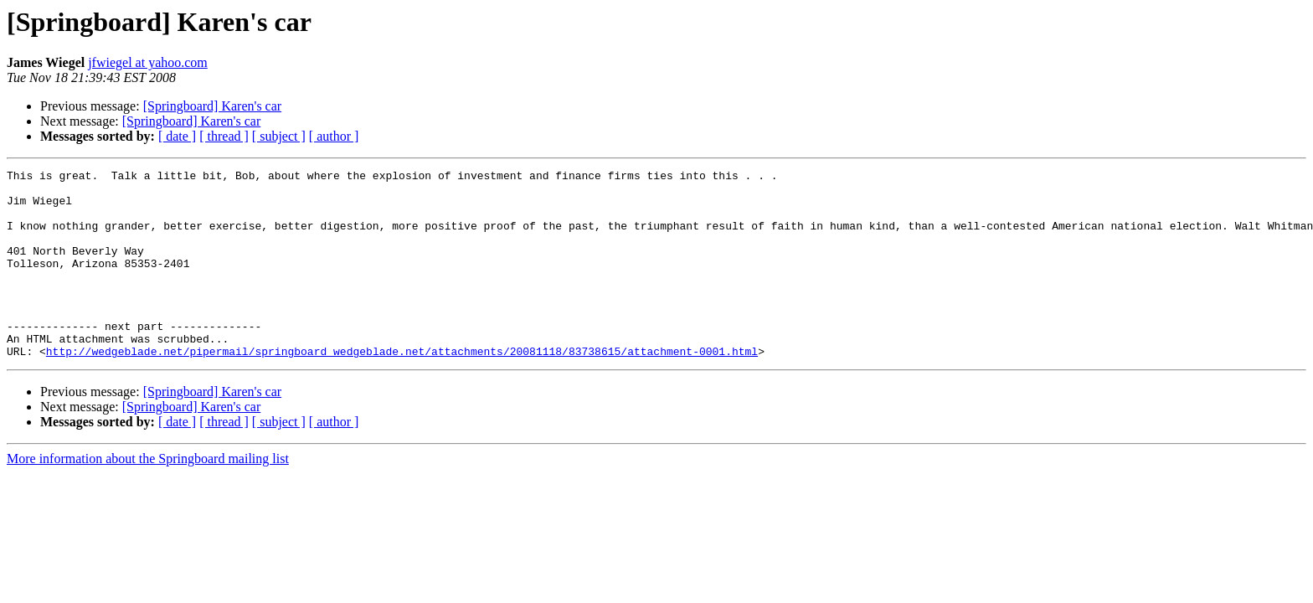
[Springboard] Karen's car (212, 106)
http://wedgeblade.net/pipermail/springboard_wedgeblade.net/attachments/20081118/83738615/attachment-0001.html (402, 388)
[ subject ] (279, 136)
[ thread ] (224, 136)
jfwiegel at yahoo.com (148, 62)
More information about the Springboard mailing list (148, 496)
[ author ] (334, 136)
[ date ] (177, 136)
